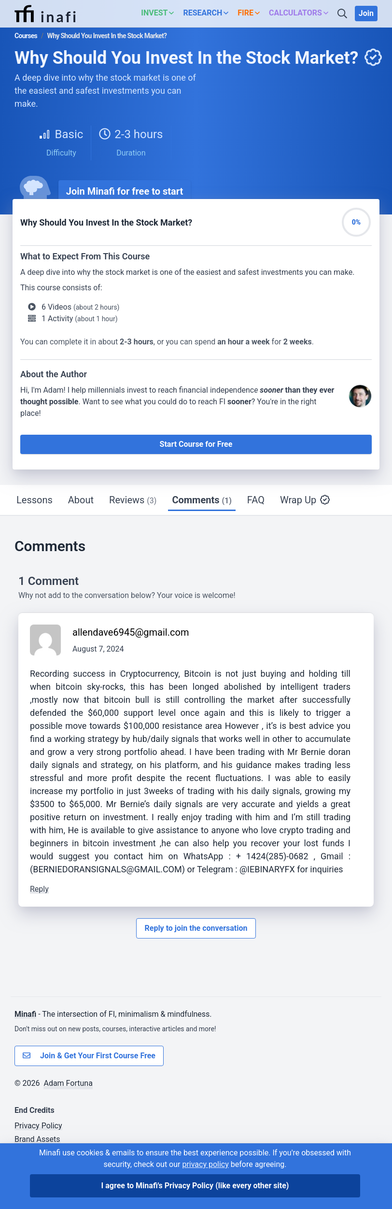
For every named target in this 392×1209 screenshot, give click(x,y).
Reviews (132, 500)
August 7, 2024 (98, 649)
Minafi (25, 1014)
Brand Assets (37, 1139)
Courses (25, 36)
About (81, 500)
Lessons (34, 500)
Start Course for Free (196, 444)
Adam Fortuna (67, 1083)
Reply (39, 889)
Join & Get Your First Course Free (89, 1056)
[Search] (343, 13)
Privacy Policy (38, 1125)
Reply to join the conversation (195, 928)
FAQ (256, 500)
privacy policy (205, 1164)
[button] (160, 13)
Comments (201, 500)
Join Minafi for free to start (124, 191)
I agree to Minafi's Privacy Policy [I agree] (195, 1185)
